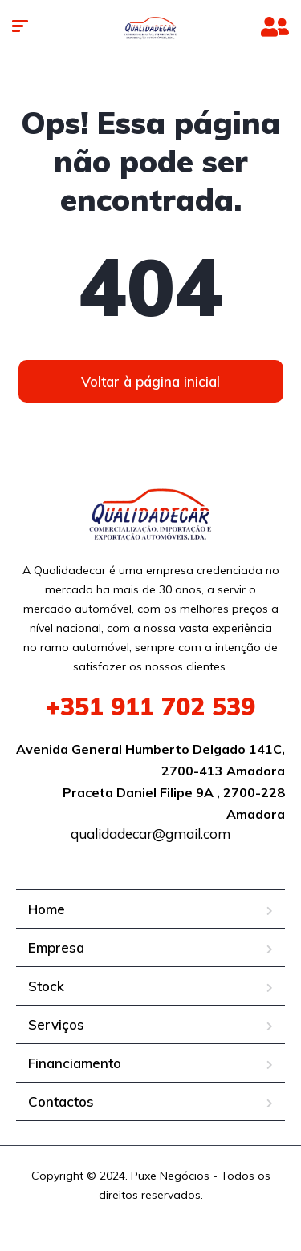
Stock (46, 986)
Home (46, 909)
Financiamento (74, 1063)
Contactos (61, 1101)
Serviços (56, 1024)
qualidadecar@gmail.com (150, 833)
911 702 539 (150, 706)
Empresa (56, 947)
